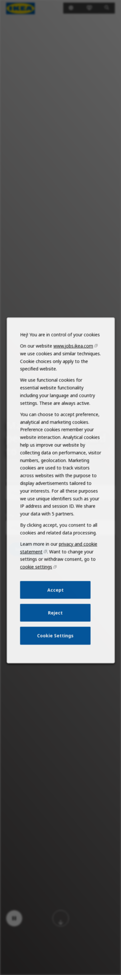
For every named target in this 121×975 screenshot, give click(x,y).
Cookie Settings (55, 644)
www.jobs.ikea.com (72, 368)
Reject (55, 623)
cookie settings (37, 579)
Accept (55, 601)
